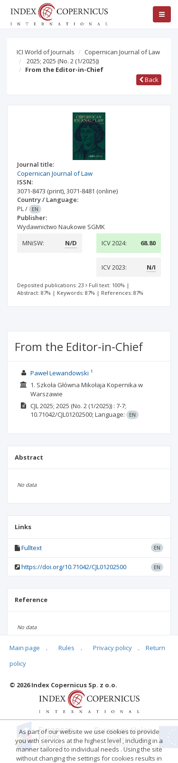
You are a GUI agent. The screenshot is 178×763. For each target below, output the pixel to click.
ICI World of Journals (46, 52)
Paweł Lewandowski (59, 373)
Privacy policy (112, 647)
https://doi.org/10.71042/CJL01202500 (73, 566)
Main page (24, 647)
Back (149, 79)
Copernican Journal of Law (122, 52)
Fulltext (31, 547)
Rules (66, 647)
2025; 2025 (63, 61)
